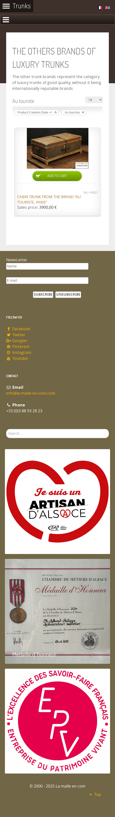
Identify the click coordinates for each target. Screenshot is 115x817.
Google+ (17, 340)
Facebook (18, 329)
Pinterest (17, 346)
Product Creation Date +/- (34, 112)
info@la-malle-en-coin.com (30, 393)
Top (94, 794)
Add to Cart (57, 176)
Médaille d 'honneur (34, 654)
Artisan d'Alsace (30, 544)
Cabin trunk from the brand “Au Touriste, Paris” (49, 200)
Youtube (17, 358)
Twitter (15, 334)
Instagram (18, 352)
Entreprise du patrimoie (39, 764)
